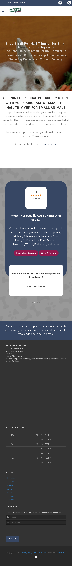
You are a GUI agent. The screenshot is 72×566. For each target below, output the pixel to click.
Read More (50, 144)
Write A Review (48, 253)
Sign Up (12, 539)
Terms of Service (40, 553)
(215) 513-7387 (12, 354)
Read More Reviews (26, 253)
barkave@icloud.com (14, 357)
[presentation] (19, 529)
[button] (32, 302)
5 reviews (36, 198)
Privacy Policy (27, 553)
